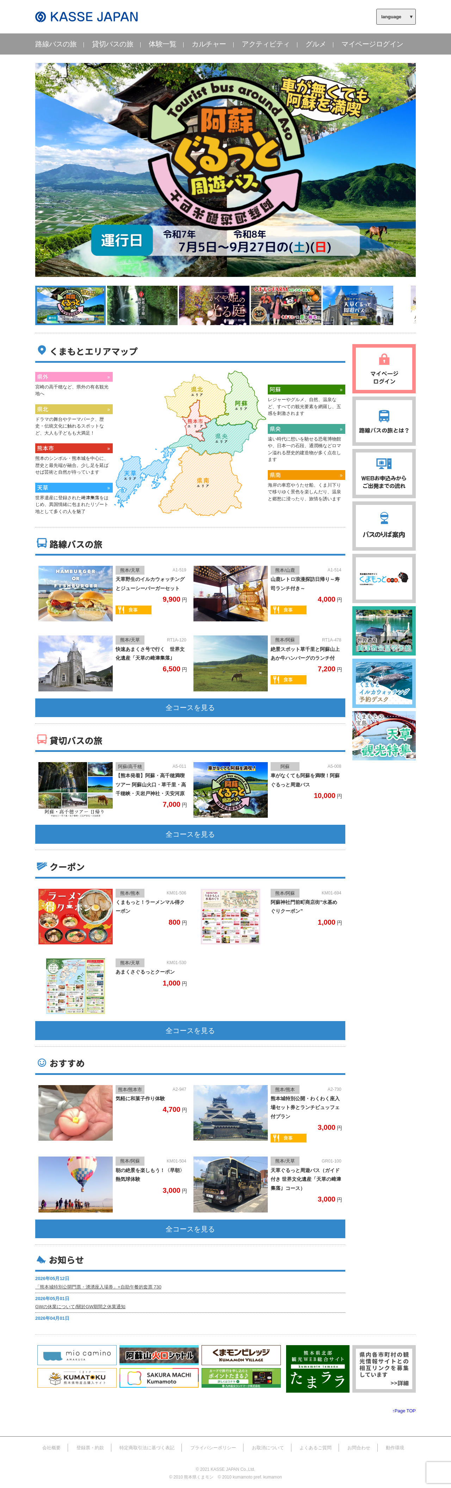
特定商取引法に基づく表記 (146, 1447)
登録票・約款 (90, 1447)
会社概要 (51, 1447)
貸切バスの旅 (112, 44)
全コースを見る (190, 707)
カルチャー (209, 44)
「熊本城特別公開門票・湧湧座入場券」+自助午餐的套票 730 (98, 1287)
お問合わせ (358, 1447)
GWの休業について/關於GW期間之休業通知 (80, 1306)
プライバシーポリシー (213, 1447)
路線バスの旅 (55, 44)
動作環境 (395, 1447)
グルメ (315, 44)
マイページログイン (372, 44)
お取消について (268, 1447)
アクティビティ (266, 44)
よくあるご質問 (315, 1447)
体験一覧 (162, 44)
